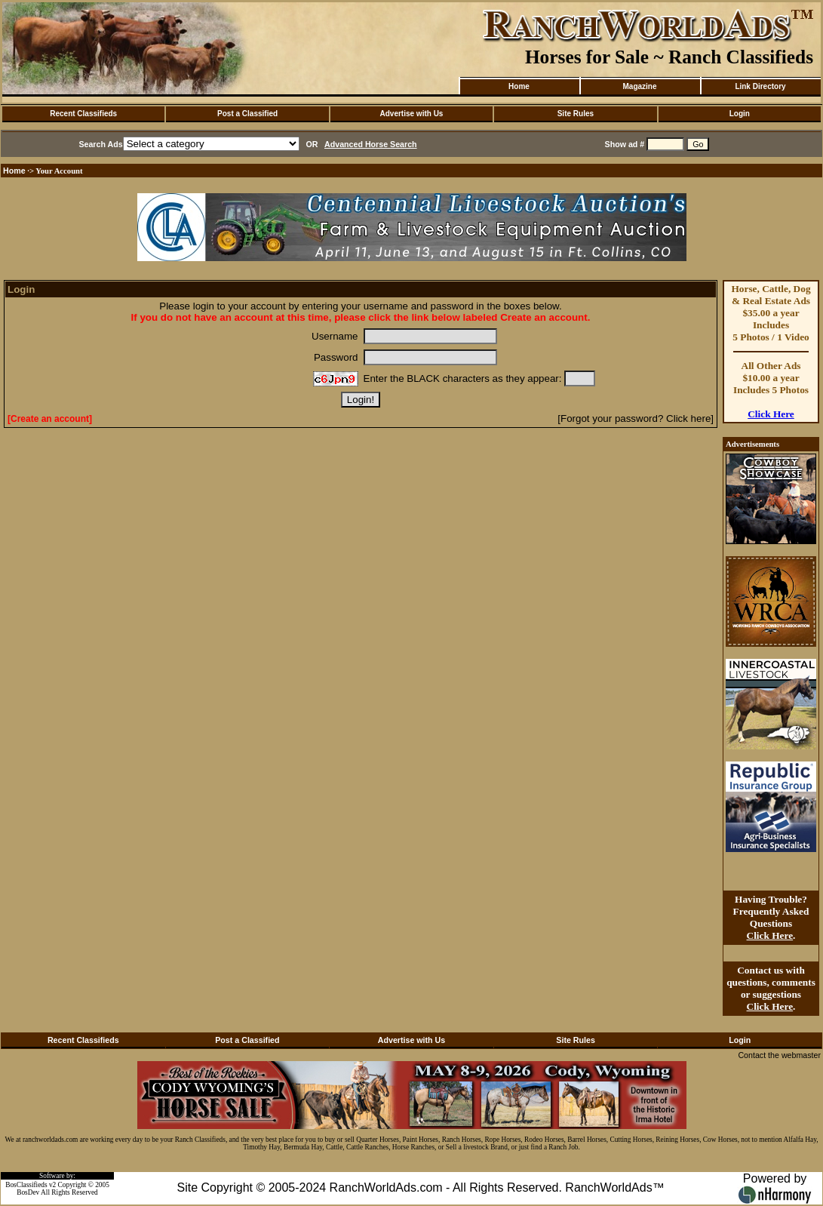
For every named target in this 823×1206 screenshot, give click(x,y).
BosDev (28, 1192)
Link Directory (760, 86)
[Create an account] (50, 419)
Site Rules (575, 113)
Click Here (771, 414)
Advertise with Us (412, 113)
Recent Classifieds (83, 113)
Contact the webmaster (779, 1055)
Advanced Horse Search (370, 144)
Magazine (639, 86)
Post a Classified (247, 113)
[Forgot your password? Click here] (635, 418)
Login (739, 113)
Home (519, 86)
